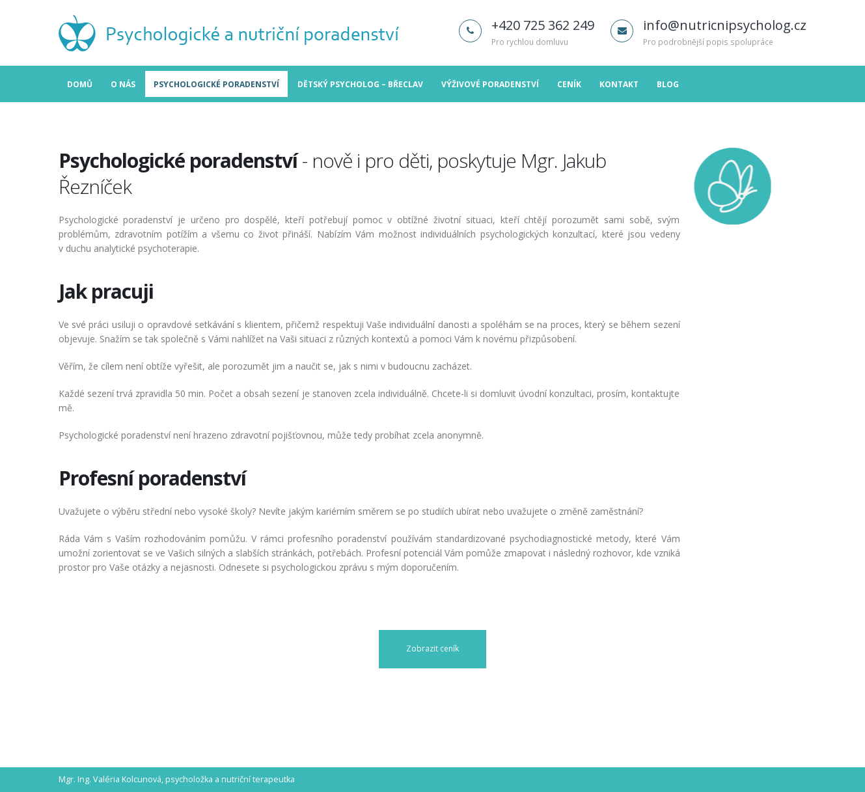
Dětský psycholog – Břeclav (360, 84)
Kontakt (618, 84)
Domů (79, 84)
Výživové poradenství (490, 84)
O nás (123, 84)
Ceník (569, 84)
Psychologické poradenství (216, 84)
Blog (668, 84)
